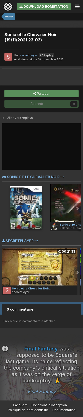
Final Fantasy (42, 391)
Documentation (63, 410)
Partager (41, 93)
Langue (20, 405)
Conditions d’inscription (49, 405)
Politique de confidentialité (28, 410)
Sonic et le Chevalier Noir (33, 177)
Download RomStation (43, 6)
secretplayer (28, 55)
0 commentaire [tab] (20, 309)
